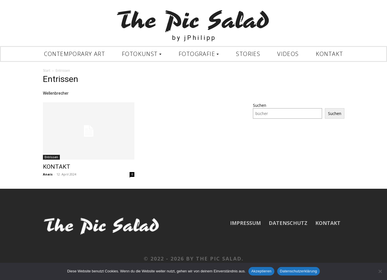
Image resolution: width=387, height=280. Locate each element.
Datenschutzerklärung (298, 271)
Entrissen (51, 157)
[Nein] (380, 271)
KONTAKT (56, 166)
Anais (48, 174)
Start (46, 70)
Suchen (259, 105)
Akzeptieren (261, 271)
